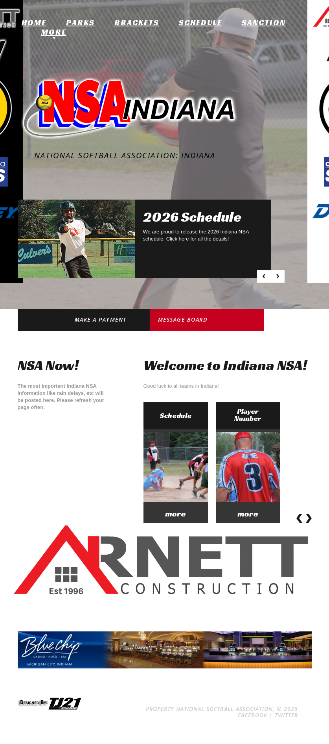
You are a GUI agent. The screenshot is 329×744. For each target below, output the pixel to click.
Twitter (286, 715)
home (34, 22)
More (53, 32)
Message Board (183, 319)
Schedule (200, 22)
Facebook (252, 715)
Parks (80, 22)
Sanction (264, 22)
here (184, 239)
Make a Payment (101, 319)
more (175, 514)
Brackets (136, 22)
